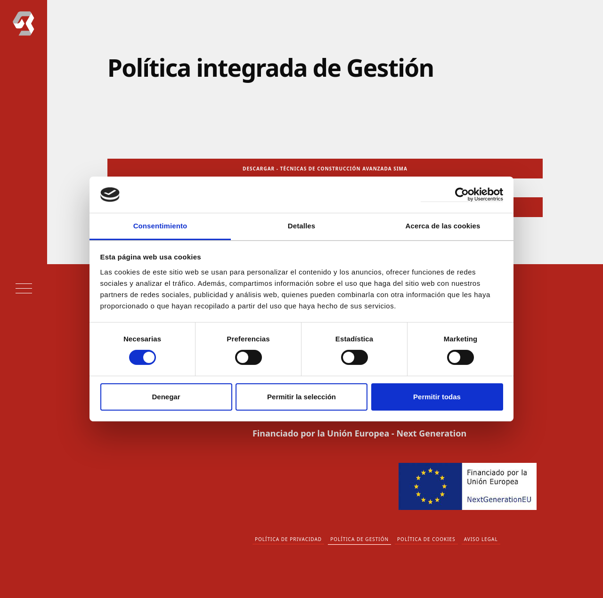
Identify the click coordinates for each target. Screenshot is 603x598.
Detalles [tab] (301, 226)
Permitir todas (437, 397)
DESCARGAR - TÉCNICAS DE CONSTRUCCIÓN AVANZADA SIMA (325, 168)
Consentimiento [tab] (160, 226)
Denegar (166, 397)
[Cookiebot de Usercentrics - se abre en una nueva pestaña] (462, 194)
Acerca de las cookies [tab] (443, 226)
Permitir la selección (301, 397)
